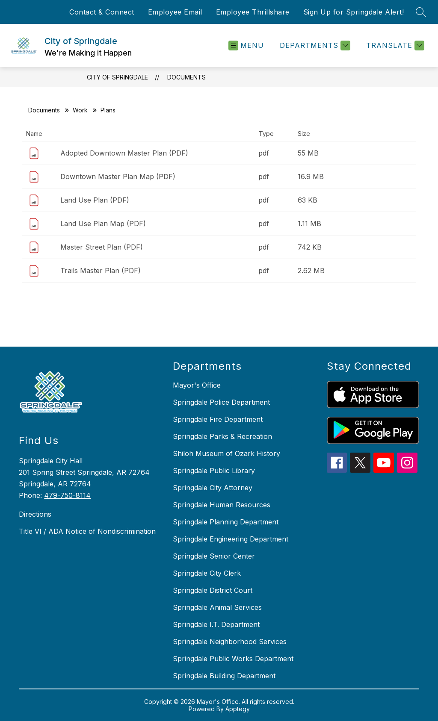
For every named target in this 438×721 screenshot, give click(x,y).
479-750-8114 (67, 495)
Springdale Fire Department (218, 419)
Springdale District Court (212, 590)
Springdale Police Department (221, 402)
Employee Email (175, 12)
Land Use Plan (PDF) (94, 200)
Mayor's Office (197, 385)
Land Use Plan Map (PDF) (103, 223)
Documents (186, 77)
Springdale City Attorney (212, 487)
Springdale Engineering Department (230, 539)
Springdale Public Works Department (233, 658)
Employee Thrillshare (253, 12)
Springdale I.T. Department (216, 624)
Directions (35, 514)
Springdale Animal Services (217, 607)
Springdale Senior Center (214, 556)
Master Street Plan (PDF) (101, 247)
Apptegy (237, 708)
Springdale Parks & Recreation (222, 436)
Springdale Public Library (214, 470)
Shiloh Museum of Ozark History (226, 453)
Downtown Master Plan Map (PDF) (117, 176)
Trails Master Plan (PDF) (100, 270)
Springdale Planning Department (225, 522)
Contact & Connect (101, 12)
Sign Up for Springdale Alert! (353, 12)
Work (80, 110)
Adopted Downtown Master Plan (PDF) (124, 153)
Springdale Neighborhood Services (230, 641)
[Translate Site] (394, 45)
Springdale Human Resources (221, 504)
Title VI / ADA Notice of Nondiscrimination (87, 531)
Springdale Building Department (224, 675)
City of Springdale (117, 77)
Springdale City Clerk (207, 573)
